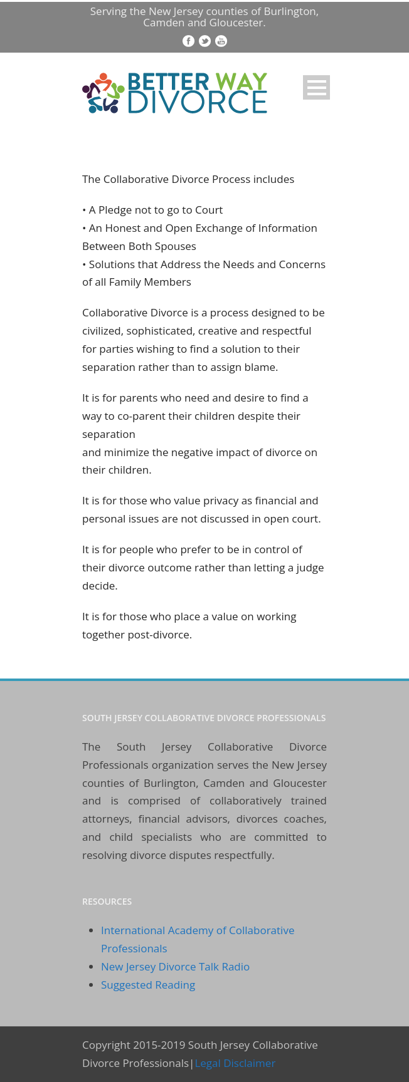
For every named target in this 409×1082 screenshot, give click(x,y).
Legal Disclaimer (234, 1063)
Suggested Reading (148, 984)
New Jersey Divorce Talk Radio (175, 966)
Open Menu (316, 87)
